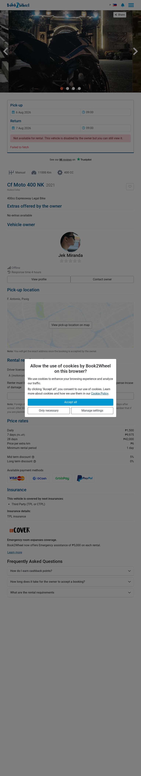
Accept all (70, 402)
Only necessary (49, 410)
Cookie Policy (99, 393)
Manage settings (92, 410)
